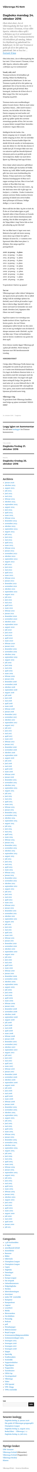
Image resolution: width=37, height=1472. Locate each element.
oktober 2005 (10, 1112)
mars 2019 (9, 673)
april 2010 (8, 965)
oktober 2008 (10, 1014)
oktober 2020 (10, 622)
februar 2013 (10, 873)
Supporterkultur (11, 1362)
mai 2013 (8, 864)
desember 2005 (11, 1107)
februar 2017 (10, 742)
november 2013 (11, 848)
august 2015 (9, 791)
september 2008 (11, 1017)
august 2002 (10, 1200)
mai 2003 (8, 1183)
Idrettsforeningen (12, 1292)
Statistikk (9, 1360)
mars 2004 (9, 1164)
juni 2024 (8, 510)
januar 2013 (9, 875)
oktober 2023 (10, 526)
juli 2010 (8, 957)
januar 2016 (9, 777)
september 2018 (11, 690)
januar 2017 (9, 744)
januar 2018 (9, 712)
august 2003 (9, 1175)
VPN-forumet (8, 1449)
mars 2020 (9, 641)
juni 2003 (8, 1181)
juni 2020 (8, 633)
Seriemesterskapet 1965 (14, 1338)
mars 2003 (9, 1189)
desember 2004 (11, 1140)
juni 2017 (8, 731)
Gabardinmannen (12, 1283)
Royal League (10, 1332)
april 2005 (9, 1129)
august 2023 (9, 532)
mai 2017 (8, 733)
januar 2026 (9, 483)
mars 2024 (9, 515)
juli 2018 (8, 695)
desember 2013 (10, 845)
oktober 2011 (10, 916)
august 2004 (10, 1151)
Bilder (7, 1256)
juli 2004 (8, 1153)
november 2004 (11, 1142)
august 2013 (9, 856)
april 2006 (9, 1096)
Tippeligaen (9, 1365)
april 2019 (9, 671)
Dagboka (18, 415)
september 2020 (11, 624)
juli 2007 (8, 1055)
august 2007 (9, 1053)
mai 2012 (8, 897)
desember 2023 (11, 521)
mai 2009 (8, 995)
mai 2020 (8, 635)
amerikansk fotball (12, 1248)
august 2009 (10, 987)
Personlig (8, 1319)
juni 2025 (8, 493)
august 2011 (9, 922)
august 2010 (9, 954)
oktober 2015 (10, 785)
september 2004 (11, 1148)
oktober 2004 (10, 1145)
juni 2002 (8, 1202)
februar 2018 (10, 709)
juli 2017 (8, 728)
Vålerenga (9, 1379)
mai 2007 (8, 1061)
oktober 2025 (10, 485)
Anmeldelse (9, 1251)
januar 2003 (9, 1194)
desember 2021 (11, 583)
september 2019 (11, 657)
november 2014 (11, 815)
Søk (4, 1401)
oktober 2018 (10, 687)
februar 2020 (10, 643)
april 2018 (8, 703)
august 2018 (9, 693)
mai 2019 (8, 668)
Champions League (12, 1262)
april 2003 (9, 1186)
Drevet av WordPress (22, 1468)
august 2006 (10, 1085)
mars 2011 (9, 935)
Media (7, 1311)
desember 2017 (10, 714)
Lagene (8, 1305)
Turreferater (10, 1371)
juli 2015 (8, 793)
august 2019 (9, 660)
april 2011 (8, 933)
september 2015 (11, 788)
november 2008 (11, 1012)
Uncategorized (10, 1376)
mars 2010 (9, 968)
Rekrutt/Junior (10, 1330)
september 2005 (11, 1115)
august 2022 (10, 562)
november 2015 (11, 783)
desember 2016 (11, 747)
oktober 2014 (10, 818)
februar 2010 (10, 971)
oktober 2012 (10, 883)
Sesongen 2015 (11, 1341)
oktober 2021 (10, 589)
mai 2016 (8, 766)
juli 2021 (8, 597)
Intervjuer (9, 1294)
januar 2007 (9, 1072)
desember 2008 (11, 1009)
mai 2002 (8, 1205)
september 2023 (11, 529)
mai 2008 (8, 1028)
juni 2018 (8, 698)
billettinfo (9, 1259)
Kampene (8, 1300)
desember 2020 (11, 616)
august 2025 (10, 488)
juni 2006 (8, 1091)
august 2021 (9, 594)
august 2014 (9, 823)
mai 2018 (8, 701)
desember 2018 (11, 682)
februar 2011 (9, 938)
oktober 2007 (10, 1047)
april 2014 (8, 834)
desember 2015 (11, 780)
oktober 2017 (10, 720)
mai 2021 (8, 603)
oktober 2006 (10, 1080)
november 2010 (11, 946)
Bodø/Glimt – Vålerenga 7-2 (16, 1431)
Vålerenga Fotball (10, 1452)
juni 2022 (8, 567)
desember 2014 (11, 813)
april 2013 (8, 867)
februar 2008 (10, 1036)
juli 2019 (8, 663)
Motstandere (10, 1313)
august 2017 (9, 725)
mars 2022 (9, 575)
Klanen (5, 1460)
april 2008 (9, 1031)
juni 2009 (8, 993)
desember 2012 (11, 878)
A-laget (8, 1245)
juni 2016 (8, 763)
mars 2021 (9, 608)
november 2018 (11, 684)
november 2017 (11, 717)
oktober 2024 (10, 502)
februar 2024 (10, 518)
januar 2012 (9, 908)
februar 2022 (10, 578)
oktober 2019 (10, 654)
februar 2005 (10, 1134)
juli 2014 (8, 826)
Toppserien (9, 1368)
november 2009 (11, 979)
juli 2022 (8, 564)
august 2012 (9, 889)
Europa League (10, 1278)
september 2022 (11, 559)
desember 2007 (11, 1042)
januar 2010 (9, 973)
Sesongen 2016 (11, 1343)
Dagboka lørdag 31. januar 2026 (17, 1420)
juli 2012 (8, 892)
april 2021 (8, 605)
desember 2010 (11, 943)
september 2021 (11, 592)
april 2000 (9, 1222)
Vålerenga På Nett (14, 6)
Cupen (7, 1267)
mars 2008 (9, 1033)
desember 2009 (11, 976)
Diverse (8, 1275)
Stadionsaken (10, 1357)
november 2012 (11, 881)
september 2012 (11, 886)
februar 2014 (10, 840)
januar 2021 (9, 613)
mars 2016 (9, 772)
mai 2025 (8, 496)
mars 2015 (9, 804)
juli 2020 (8, 630)
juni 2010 (8, 960)
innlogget (16, 429)
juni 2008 (8, 1025)
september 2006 (11, 1082)
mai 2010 (8, 963)
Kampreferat (10, 1302)
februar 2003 (10, 1192)
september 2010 (11, 952)
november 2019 (11, 652)
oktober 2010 (10, 949)
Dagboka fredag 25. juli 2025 (16, 1434)
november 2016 (11, 750)
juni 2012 (8, 894)
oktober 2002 (10, 1197)
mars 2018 (9, 706)
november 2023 (11, 523)
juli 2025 (8, 491)
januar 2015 (9, 810)
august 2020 (10, 627)
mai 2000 (8, 1219)
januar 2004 (9, 1170)
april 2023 (9, 543)
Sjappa (7, 1351)
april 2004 (9, 1162)
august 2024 (10, 507)
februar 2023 (10, 548)
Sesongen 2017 (10, 1346)
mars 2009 (9, 1001)
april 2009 (9, 998)
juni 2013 (8, 862)
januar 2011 (9, 941)
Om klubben (9, 1316)
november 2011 (11, 913)
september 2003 (11, 1172)
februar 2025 (10, 499)
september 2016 (11, 755)
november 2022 (11, 553)
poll (6, 1324)
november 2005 (11, 1110)
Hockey (8, 1289)
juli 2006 (8, 1088)
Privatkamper (10, 1327)
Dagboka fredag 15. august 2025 (17, 1429)
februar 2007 (10, 1069)
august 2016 (9, 758)
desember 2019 (11, 649)
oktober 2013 (10, 851)
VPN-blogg (9, 1387)
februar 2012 (10, 905)
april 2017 (8, 736)
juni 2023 (8, 537)
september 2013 (11, 853)
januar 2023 (9, 551)
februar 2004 (10, 1167)
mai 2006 (8, 1093)
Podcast (8, 1322)
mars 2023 (9, 545)
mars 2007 (9, 1066)
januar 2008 (9, 1039)
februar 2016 (10, 774)
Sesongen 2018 (11, 1349)
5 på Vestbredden (11, 1242)
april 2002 (9, 1208)
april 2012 (8, 900)
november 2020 (11, 619)
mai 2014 (8, 832)
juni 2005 (8, 1123)
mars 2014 (9, 837)
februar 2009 (10, 1003)
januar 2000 (9, 1224)
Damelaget (9, 1272)
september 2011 (11, 919)
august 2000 (10, 1213)
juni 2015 (8, 796)
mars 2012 (9, 903)
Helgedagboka (10, 1286)
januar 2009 (9, 1006)
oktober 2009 (10, 982)
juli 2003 (8, 1178)
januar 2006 (9, 1104)
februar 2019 (10, 676)
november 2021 (11, 586)
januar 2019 (9, 679)
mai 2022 (8, 570)
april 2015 (8, 802)
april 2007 (9, 1063)
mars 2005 (9, 1132)
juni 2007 (8, 1058)
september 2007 (11, 1050)
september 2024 (11, 504)
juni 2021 (8, 600)
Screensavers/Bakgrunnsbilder (17, 1335)
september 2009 (11, 984)
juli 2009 (8, 990)
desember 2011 (10, 911)
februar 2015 (10, 807)
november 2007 (11, 1044)
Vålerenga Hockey (10, 1458)
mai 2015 (8, 799)
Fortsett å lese (9, 53)
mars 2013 (9, 870)
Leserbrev (9, 1308)
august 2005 (10, 1118)
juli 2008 (8, 1023)
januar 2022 (9, 581)
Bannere (8, 1253)
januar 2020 (9, 646)
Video (7, 1381)
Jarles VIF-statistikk (13, 1297)
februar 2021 (10, 611)
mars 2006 (9, 1099)
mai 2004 (8, 1159)
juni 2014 (8, 829)
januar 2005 (9, 1137)
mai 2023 (8, 540)
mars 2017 (9, 739)
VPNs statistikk (11, 1390)
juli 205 (8, 1227)
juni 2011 (8, 927)
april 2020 (9, 638)
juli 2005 (8, 1121)
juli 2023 (8, 534)
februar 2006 (10, 1102)
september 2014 (11, 821)
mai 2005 (8, 1126)
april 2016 (9, 769)
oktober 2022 (10, 556)
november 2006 (11, 1077)
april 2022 (9, 573)
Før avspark (9, 1281)
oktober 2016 (10, 753)
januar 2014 (9, 843)
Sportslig (8, 1354)
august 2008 (10, 1020)
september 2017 (11, 723)
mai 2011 (8, 930)
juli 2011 (8, 924)
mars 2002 (9, 1211)
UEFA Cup (8, 1373)
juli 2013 (8, 859)
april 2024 (9, 513)
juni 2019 (8, 665)
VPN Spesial (9, 1384)
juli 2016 (8, 761)
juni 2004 (8, 1156)
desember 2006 (11, 1074)
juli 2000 (8, 1216)
